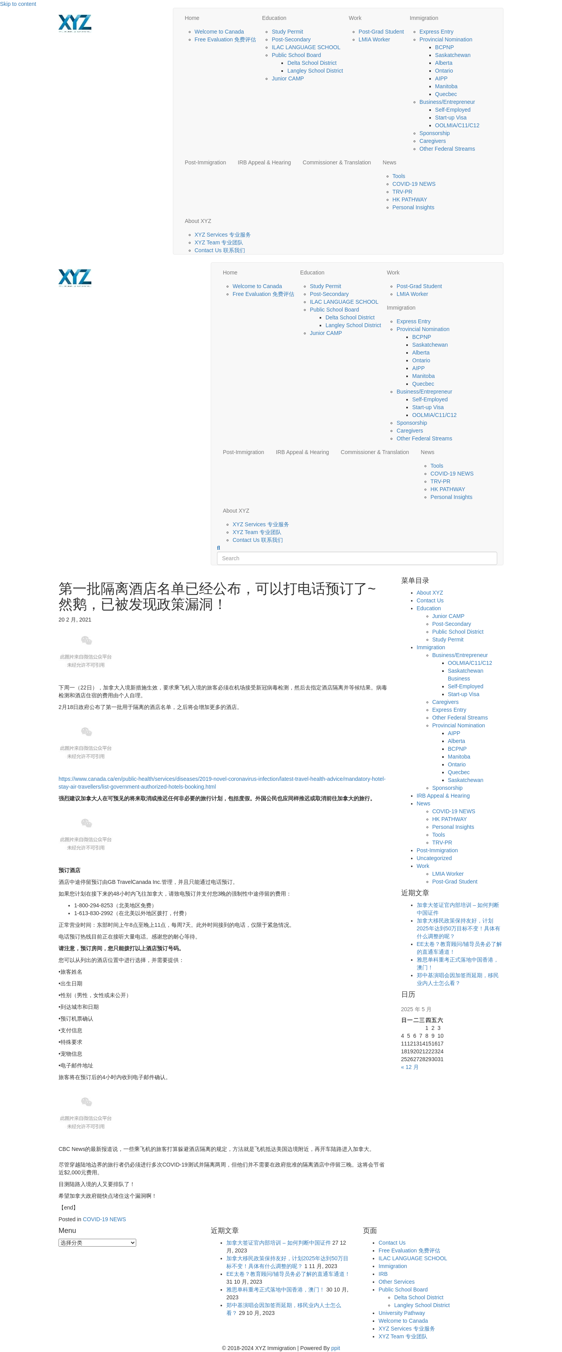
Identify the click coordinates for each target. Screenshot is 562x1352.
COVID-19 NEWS (414, 184)
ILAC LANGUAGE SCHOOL (306, 47)
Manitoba (446, 86)
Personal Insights (413, 207)
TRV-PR (403, 192)
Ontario (444, 71)
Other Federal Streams (447, 149)
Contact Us (430, 600)
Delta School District (311, 63)
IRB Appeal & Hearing (264, 162)
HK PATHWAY (410, 199)
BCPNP (444, 47)
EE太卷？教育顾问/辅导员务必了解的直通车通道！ (288, 1274)
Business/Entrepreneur (447, 102)
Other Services (397, 1282)
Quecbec (446, 94)
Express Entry (437, 32)
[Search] (218, 548)
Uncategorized (434, 858)
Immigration (424, 18)
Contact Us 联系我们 (220, 250)
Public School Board (296, 55)
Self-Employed (453, 110)
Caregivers (433, 141)
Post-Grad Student (381, 32)
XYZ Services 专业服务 (223, 235)
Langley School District (315, 71)
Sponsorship (435, 133)
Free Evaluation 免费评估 (225, 39)
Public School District (458, 632)
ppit (335, 1348)
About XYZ (198, 221)
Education (274, 18)
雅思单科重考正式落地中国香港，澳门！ (275, 1289)
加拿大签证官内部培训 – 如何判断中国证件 (278, 1243)
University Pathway (402, 1313)
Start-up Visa (451, 117)
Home (192, 18)
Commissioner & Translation (337, 162)
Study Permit (287, 32)
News (390, 162)
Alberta (443, 63)
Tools (399, 176)
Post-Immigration (205, 162)
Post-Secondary (291, 39)
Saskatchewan (453, 55)
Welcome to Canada (219, 32)
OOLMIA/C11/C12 (457, 125)
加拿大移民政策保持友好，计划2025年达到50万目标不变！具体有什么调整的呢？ (459, 928)
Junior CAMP (288, 78)
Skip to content (18, 4)
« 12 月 (410, 1067)
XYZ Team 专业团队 (219, 242)
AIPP (441, 78)
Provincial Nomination (446, 39)
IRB (383, 1274)
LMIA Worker (374, 39)
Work (355, 18)
